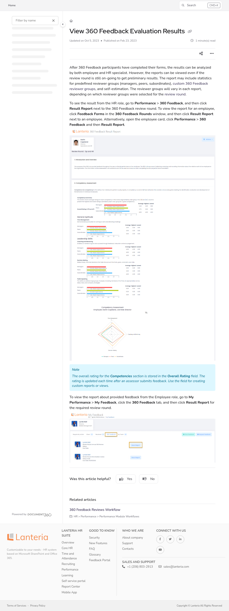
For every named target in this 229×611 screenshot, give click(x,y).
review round (175, 94)
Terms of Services (16, 605)
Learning (67, 575)
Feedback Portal (99, 560)
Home (12, 5)
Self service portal (73, 581)
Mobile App (69, 592)
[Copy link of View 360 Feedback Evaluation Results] (189, 31)
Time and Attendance (69, 556)
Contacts (128, 549)
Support (127, 543)
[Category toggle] (63, 24)
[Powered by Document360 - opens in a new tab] (32, 514)
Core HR (67, 548)
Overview (68, 543)
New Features (98, 543)
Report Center (71, 587)
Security (94, 538)
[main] (142, 267)
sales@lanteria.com (174, 567)
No (149, 479)
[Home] (71, 21)
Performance (70, 570)
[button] (200, 5)
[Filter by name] (35, 20)
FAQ (92, 549)
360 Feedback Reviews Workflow (95, 510)
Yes (125, 479)
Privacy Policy (37, 605)
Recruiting (68, 564)
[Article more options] (211, 53)
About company (132, 538)
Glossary (95, 555)
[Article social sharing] (201, 53)
